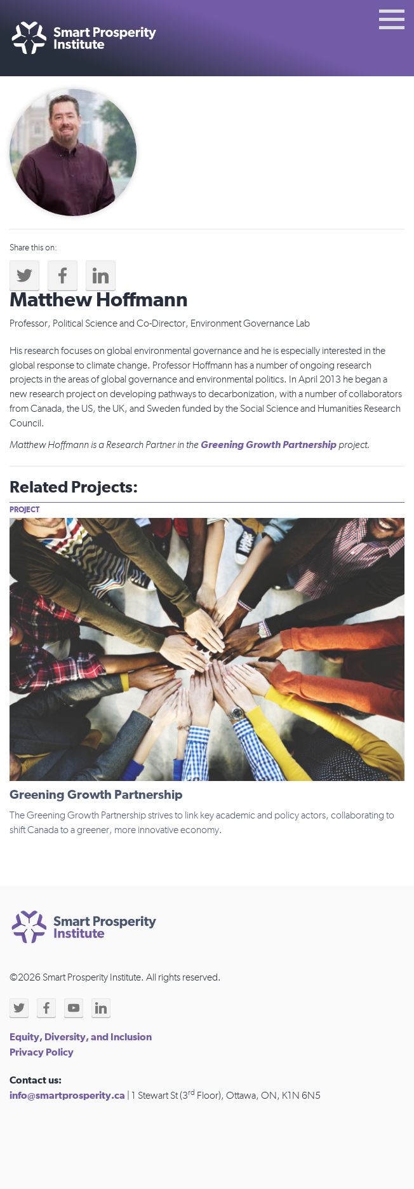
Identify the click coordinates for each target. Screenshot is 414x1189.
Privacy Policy (42, 1052)
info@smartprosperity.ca (67, 1095)
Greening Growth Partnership (269, 445)
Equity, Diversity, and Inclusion (81, 1037)
